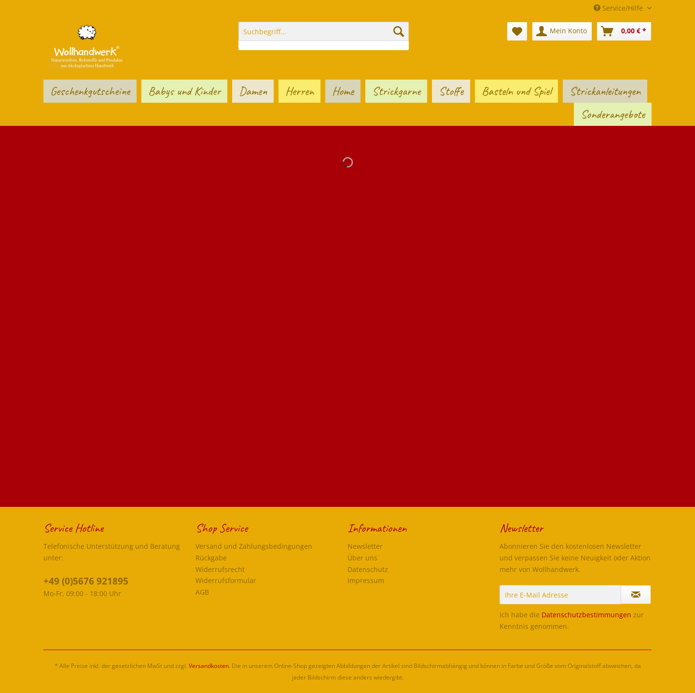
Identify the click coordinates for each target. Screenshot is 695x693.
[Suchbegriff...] (323, 31)
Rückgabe (211, 557)
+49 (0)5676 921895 (85, 581)
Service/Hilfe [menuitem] (619, 8)
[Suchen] (399, 31)
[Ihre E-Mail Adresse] (560, 594)
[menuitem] (323, 36)
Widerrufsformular (225, 580)
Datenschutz (368, 569)
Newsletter (365, 546)
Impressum (366, 580)
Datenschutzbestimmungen (586, 614)
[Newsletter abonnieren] (636, 594)
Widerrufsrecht (220, 569)
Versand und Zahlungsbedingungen (253, 546)
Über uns (362, 557)
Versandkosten (209, 666)
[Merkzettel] (517, 31)
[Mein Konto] (562, 31)
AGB (202, 592)
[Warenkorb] (624, 31)
